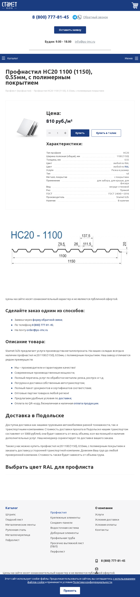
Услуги (99, 514)
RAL (127, 166)
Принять (70, 590)
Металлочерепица (17, 534)
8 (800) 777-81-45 (50, 17)
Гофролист (12, 540)
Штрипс (10, 514)
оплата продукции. (86, 403)
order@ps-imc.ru (37, 330)
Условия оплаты (105, 524)
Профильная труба (62, 538)
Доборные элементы (64, 532)
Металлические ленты (20, 524)
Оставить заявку (70, 29)
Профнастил (58, 512)
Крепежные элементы (65, 517)
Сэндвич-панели (61, 522)
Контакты (101, 529)
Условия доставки (107, 519)
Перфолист (57, 551)
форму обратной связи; (47, 319)
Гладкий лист (14, 519)
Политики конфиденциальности (92, 582)
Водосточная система (64, 527)
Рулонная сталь (15, 529)
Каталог (11, 508)
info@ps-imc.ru (85, 41)
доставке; (65, 398)
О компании (104, 508)
